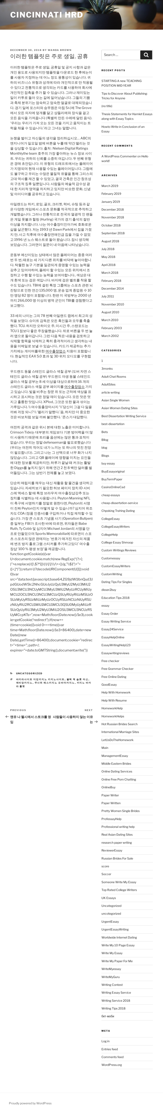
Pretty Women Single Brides (120, 811)
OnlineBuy (108, 787)
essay (105, 605)
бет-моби (107, 1016)
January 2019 (110, 201)
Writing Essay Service (116, 992)
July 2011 (107, 296)
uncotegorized (111, 913)
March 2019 (109, 186)
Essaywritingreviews (115, 653)
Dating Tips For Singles (116, 582)
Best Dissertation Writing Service (123, 416)
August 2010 (110, 312)
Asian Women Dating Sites (119, 408)
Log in (105, 1041)
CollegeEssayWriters (115, 526)
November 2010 (112, 304)
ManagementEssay (114, 755)
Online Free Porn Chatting (118, 779)
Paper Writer (110, 795)
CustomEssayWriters (115, 566)
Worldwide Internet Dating (119, 937)
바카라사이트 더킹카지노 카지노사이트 (40, 679)
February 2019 (111, 193)
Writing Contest (112, 984)
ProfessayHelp (111, 819)
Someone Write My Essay (118, 882)
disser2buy (108, 589)
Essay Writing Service (116, 621)
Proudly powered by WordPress (30, 1103)
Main (104, 747)
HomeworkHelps (112, 716)
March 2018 (109, 272)
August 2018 (110, 241)
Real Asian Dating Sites (117, 834)
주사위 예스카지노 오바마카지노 (55, 682)
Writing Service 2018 (115, 1000)
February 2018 (111, 280)
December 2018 (112, 209)
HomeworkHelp (112, 708)
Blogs (105, 455)
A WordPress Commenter (119, 156)
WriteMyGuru (110, 977)
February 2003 (111, 328)
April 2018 (108, 265)
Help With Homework (116, 692)
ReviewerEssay (111, 850)
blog (104, 447)
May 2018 (108, 257)
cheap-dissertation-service (119, 503)
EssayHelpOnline (112, 637)
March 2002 (110, 336)
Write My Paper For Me (117, 961)
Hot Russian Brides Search (119, 724)
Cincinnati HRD (46, 14)
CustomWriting (111, 574)
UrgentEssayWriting (115, 929)
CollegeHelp (109, 534)
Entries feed (109, 1049)
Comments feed (112, 1057)
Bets (104, 432)
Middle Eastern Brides (116, 763)
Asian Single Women (115, 400)
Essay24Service (112, 629)
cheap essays (110, 495)
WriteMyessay (111, 969)
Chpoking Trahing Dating (118, 510)
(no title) (106, 106)
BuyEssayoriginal (113, 471)
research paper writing (116, 842)
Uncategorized (29, 673)
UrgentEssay (110, 921)
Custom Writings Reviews (118, 550)
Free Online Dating (113, 676)
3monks (107, 368)
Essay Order (109, 613)
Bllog (104, 439)
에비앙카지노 (24, 682)
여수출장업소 (55, 351)
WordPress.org (111, 1065)
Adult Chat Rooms (113, 376)
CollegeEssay (110, 518)
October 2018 (111, 225)
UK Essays (108, 898)
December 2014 (112, 288)
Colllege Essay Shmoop (117, 542)
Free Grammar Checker (117, 668)
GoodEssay (109, 684)
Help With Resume (114, 700)
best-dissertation (112, 424)
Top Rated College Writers (119, 890)
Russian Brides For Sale (117, 858)
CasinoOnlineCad (113, 487)
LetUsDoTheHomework (117, 740)
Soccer (106, 874)
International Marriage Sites (120, 732)
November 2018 (112, 217)
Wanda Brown (60, 50)
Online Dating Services (116, 771)
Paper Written (111, 803)
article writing (110, 392)
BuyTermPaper (111, 479)
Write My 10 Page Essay (118, 945)
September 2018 (113, 233)
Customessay (110, 558)
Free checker (110, 661)
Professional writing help (118, 826)
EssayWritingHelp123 (116, 645)
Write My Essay (111, 953)
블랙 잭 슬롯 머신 (78, 679)
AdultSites (108, 384)
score (105, 866)
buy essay (108, 463)
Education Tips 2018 (115, 597)
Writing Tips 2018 (113, 1008)
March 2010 (109, 320)
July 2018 (107, 249)
